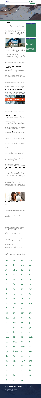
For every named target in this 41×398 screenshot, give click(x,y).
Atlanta (6, 280)
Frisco (13, 299)
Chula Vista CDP (7, 340)
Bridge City (6, 309)
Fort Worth (14, 293)
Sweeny (30, 326)
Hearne (14, 326)
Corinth (6, 360)
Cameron (6, 323)
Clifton (6, 346)
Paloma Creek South (23, 346)
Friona (14, 298)
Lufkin (21, 292)
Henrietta (14, 332)
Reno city (22, 381)
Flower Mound (14, 288)
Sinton (29, 307)
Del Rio (6, 374)
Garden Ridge (14, 303)
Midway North (22, 312)
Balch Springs (6, 284)
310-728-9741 (32, 1)
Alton (6, 268)
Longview (22, 289)
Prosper (22, 376)
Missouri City (22, 317)
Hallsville (14, 321)
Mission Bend (22, 316)
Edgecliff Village (15, 270)
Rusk (29, 275)
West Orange (30, 361)
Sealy (29, 297)
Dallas (6, 370)
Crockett (6, 365)
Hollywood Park (14, 341)
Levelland (22, 280)
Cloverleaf (6, 347)
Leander (22, 278)
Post (21, 369)
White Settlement (31, 366)
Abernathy (6, 260)
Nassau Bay (22, 326)
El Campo (14, 273)
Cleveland (6, 345)
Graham (14, 312)
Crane (6, 364)
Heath (13, 328)
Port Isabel (22, 366)
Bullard (6, 316)
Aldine (6, 264)
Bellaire (6, 294)
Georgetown (14, 307)
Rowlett (29, 273)
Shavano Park (30, 303)
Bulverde (6, 317)
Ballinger (6, 285)
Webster (30, 355)
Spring (29, 317)
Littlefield (22, 285)
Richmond (30, 261)
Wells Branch (30, 356)
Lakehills (22, 270)
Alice (5, 266)
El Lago (14, 274)
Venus (29, 347)
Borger (6, 303)
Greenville (14, 318)
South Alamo (30, 313)
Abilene (6, 261)
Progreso (22, 375)
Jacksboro (14, 360)
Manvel (22, 298)
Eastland (14, 269)
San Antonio (30, 279)
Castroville (6, 332)
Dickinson (6, 380)
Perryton (22, 356)
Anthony (6, 275)
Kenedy (14, 370)
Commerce (6, 356)
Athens (6, 279)
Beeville (6, 293)
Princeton (22, 374)
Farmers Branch (14, 285)
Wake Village (30, 351)
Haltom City (14, 322)
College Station (7, 351)
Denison (6, 375)
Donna (14, 261)
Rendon (22, 380)
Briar (5, 308)
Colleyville (6, 352)
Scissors (30, 294)
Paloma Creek (22, 345)
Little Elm (22, 284)
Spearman (30, 316)
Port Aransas (22, 364)
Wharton (30, 364)
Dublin (14, 264)
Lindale (22, 283)
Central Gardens (7, 337)
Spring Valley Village (31, 318)
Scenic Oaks (30, 292)
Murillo (21, 323)
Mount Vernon (22, 321)
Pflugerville (22, 357)
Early (13, 268)
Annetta (6, 274)
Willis (29, 369)
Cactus (6, 321)
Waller (29, 352)
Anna (6, 273)
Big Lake (6, 299)
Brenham (6, 307)
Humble (14, 350)
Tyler (29, 342)
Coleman (6, 350)
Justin (13, 365)
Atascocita (6, 278)
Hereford (14, 333)
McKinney (22, 304)
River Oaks (30, 264)
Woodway (30, 376)
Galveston (14, 302)
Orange (22, 340)
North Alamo (22, 333)
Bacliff (6, 283)
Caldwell (6, 322)
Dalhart (6, 369)
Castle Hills (6, 331)
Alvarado (6, 269)
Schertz (29, 293)
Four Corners (14, 294)
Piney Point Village (23, 360)
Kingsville (14, 376)
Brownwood (6, 313)
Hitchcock (14, 340)
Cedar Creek (6, 333)
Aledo (6, 265)
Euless (14, 279)
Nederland (22, 328)
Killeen (14, 374)
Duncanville (14, 266)
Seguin (29, 298)
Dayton (6, 371)
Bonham (6, 302)
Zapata (29, 379)
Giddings (14, 308)
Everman (14, 280)
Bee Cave (6, 292)
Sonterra (30, 312)
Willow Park (30, 370)
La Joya (22, 260)
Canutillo (6, 326)
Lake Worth (22, 269)
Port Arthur (22, 365)
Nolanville (22, 332)
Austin (7, 20)
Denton (6, 376)
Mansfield (22, 297)
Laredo (22, 275)
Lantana (22, 274)
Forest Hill (14, 289)
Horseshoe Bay (14, 346)
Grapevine (14, 317)
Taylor (29, 328)
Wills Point (30, 371)
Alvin (5, 270)
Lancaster (22, 273)
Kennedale (14, 371)
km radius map (30, 30)
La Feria (14, 380)
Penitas (22, 355)
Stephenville (30, 322)
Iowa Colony (14, 357)
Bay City (6, 288)
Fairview (14, 283)
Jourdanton (14, 364)
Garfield (14, 304)
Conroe (6, 357)
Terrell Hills (30, 332)
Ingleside (14, 356)
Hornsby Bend (14, 345)
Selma (29, 299)
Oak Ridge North (22, 336)
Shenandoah (30, 304)
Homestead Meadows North (16, 342)
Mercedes (22, 308)
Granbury (14, 313)
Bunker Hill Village (7, 318)
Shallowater (30, 302)
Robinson (30, 266)
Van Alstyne (30, 346)
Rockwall (30, 269)
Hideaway (14, 336)
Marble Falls (22, 299)
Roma (29, 270)
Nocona (22, 331)
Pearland (22, 350)
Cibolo (6, 341)
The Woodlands (30, 336)
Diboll (6, 379)
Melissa (22, 307)
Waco (29, 350)
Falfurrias (14, 284)
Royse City (30, 274)
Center (6, 336)
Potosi (21, 371)
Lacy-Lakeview (22, 264)
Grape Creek (14, 316)
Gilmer (14, 309)
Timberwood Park (31, 337)
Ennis (13, 278)
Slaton (29, 308)
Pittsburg (22, 361)
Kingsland (14, 375)
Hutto (13, 355)
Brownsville (6, 312)
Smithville (30, 309)
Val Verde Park (30, 345)
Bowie (6, 304)
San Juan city (30, 283)
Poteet (21, 370)
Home (5, 20)
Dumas (14, 265)
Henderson (14, 331)
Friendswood (14, 297)
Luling (21, 293)
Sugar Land (30, 323)
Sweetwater (30, 327)
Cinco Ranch (6, 342)
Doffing (14, 260)
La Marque (22, 261)
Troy (29, 340)
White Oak (30, 365)
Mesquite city (22, 309)
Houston (14, 347)
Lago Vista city (22, 265)
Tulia (29, 341)
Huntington (14, 352)
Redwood (22, 379)
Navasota (22, 327)
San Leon (30, 284)
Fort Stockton (14, 292)
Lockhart (22, 288)
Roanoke (30, 265)
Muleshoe (22, 322)
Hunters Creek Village (15, 351)
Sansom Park (30, 288)
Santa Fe (30, 289)
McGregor (22, 303)
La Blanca (14, 379)
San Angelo (30, 278)
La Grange (14, 381)
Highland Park (14, 337)
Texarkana (30, 333)
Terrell (29, 331)
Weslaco (30, 357)
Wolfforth (30, 374)
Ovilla (21, 342)
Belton (6, 297)
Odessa (22, 337)
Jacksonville (14, 361)
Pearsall (22, 351)
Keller (13, 369)
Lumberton (22, 294)
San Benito (30, 280)
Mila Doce (22, 313)
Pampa (22, 347)
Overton (22, 341)
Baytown (6, 289)
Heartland (14, 327)
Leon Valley (22, 279)
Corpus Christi (6, 361)
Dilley (6, 381)
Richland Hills (30, 260)
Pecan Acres (22, 352)
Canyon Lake (6, 328)
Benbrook (6, 298)
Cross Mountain (7, 366)
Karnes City (14, 366)
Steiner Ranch (30, 321)
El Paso (14, 275)
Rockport (30, 268)
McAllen (22, 302)
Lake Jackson (22, 268)
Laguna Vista (22, 266)
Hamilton (14, 323)
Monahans (22, 318)
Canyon (6, 327)
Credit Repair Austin (10, 20)
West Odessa (30, 360)
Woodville (30, 375)
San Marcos (30, 285)
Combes (6, 355)
